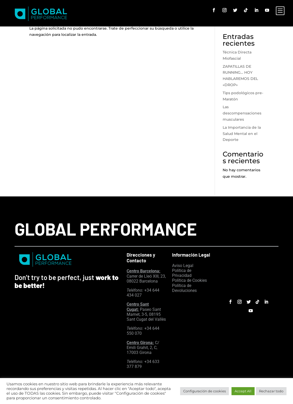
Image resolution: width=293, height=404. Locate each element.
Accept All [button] (243, 391)
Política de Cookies (189, 280)
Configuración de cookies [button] (204, 391)
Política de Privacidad (182, 273)
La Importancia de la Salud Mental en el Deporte (242, 133)
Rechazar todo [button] (271, 391)
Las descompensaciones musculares (242, 113)
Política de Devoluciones (184, 288)
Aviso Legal (182, 265)
